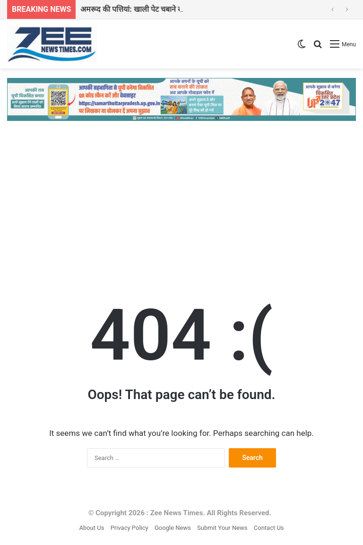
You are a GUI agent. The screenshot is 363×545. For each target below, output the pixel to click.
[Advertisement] (181, 201)
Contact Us (269, 527)
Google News (173, 527)
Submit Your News (222, 527)
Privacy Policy (129, 527)
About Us (91, 527)
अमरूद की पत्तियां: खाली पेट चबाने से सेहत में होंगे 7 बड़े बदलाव (167, 9)
